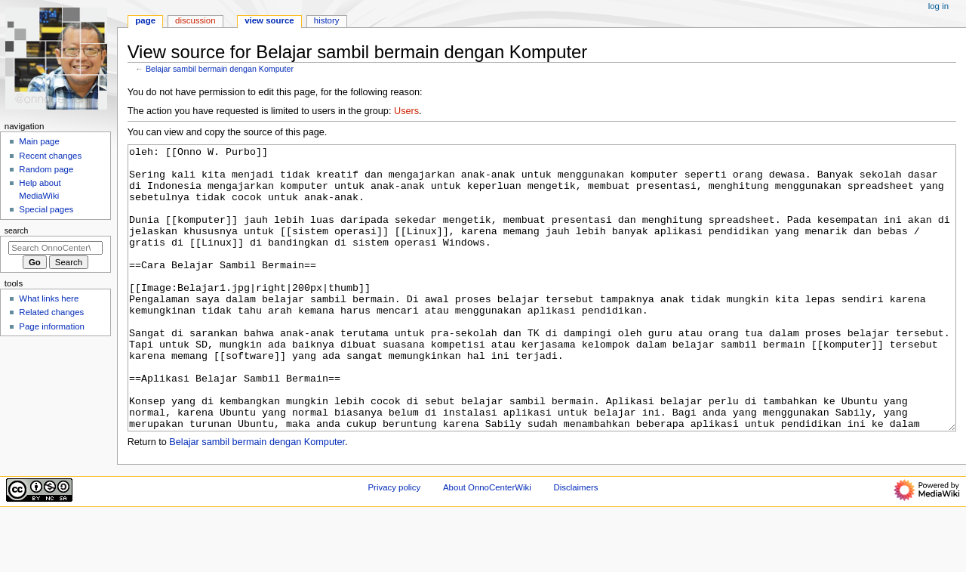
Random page (46, 169)
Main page (39, 141)
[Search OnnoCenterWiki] (55, 248)
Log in (938, 6)
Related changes (51, 312)
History (327, 20)
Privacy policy (394, 544)
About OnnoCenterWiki (487, 544)
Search (17, 230)
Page (145, 20)
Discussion (195, 20)
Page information (52, 326)
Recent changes (50, 155)
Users (406, 111)
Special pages (46, 209)
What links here (48, 298)
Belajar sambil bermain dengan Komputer (220, 68)
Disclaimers (575, 544)
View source (269, 20)
